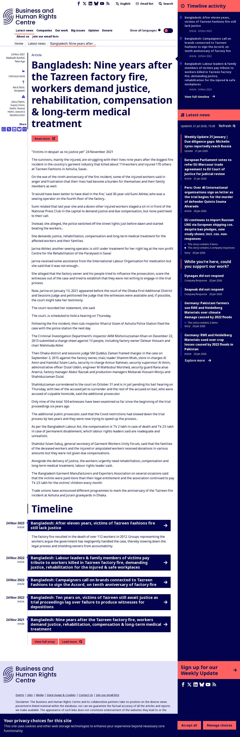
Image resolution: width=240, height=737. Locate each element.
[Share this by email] (24, 129)
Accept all (189, 725)
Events (20, 695)
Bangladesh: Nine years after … (73, 43)
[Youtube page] (102, 4)
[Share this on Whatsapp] (4, 129)
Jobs (30, 695)
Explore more (198, 360)
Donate (107, 30)
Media (40, 695)
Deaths (13, 108)
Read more (45, 138)
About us (23, 36)
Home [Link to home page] (19, 43)
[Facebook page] (78, 4)
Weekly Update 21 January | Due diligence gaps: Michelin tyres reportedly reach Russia (207, 141)
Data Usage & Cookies (61, 695)
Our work (61, 30)
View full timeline (200, 97)
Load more (69, 642)
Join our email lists (45, 36)
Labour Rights (17, 101)
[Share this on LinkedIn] (14, 129)
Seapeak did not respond (203, 289)
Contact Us (86, 695)
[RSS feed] (108, 4)
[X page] (84, 4)
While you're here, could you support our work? (207, 264)
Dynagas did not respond (204, 276)
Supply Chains (17, 105)
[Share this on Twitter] (9, 129)
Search (165, 3)
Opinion (93, 30)
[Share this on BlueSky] (19, 129)
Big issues (78, 30)
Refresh (227, 126)
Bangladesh (19, 90)
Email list (144, 3)
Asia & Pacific (18, 87)
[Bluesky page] (96, 4)
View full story (45, 642)
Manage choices (219, 725)
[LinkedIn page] (90, 4)
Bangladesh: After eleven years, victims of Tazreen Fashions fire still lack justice (210, 22)
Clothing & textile (17, 76)
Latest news (24, 30)
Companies (44, 30)
